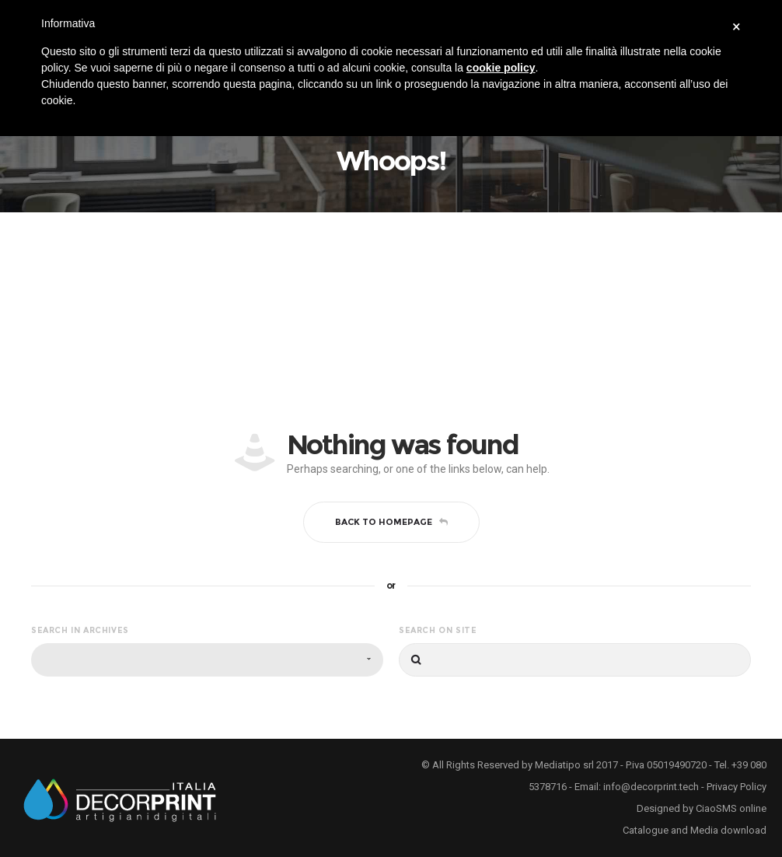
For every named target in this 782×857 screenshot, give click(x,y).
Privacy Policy (736, 786)
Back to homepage (391, 521)
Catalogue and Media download (694, 830)
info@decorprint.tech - (655, 786)
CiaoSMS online (731, 808)
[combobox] (207, 660)
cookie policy (501, 67)
